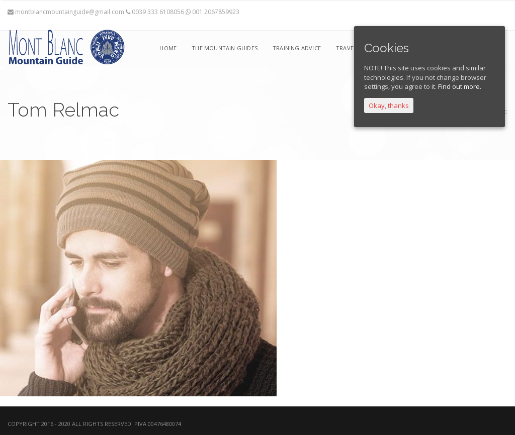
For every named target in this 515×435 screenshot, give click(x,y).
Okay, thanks (389, 105)
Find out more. (459, 86)
